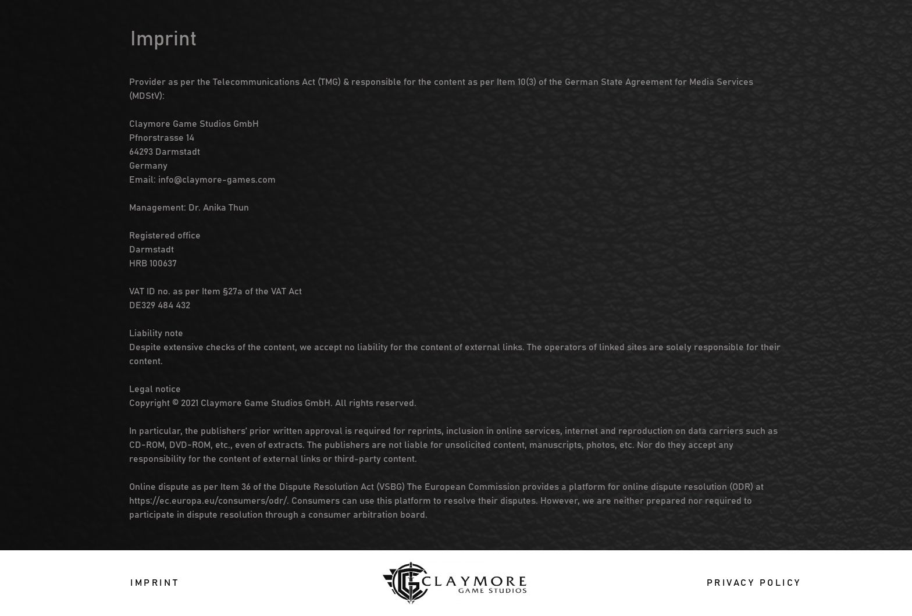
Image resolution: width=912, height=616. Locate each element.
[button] (155, 582)
